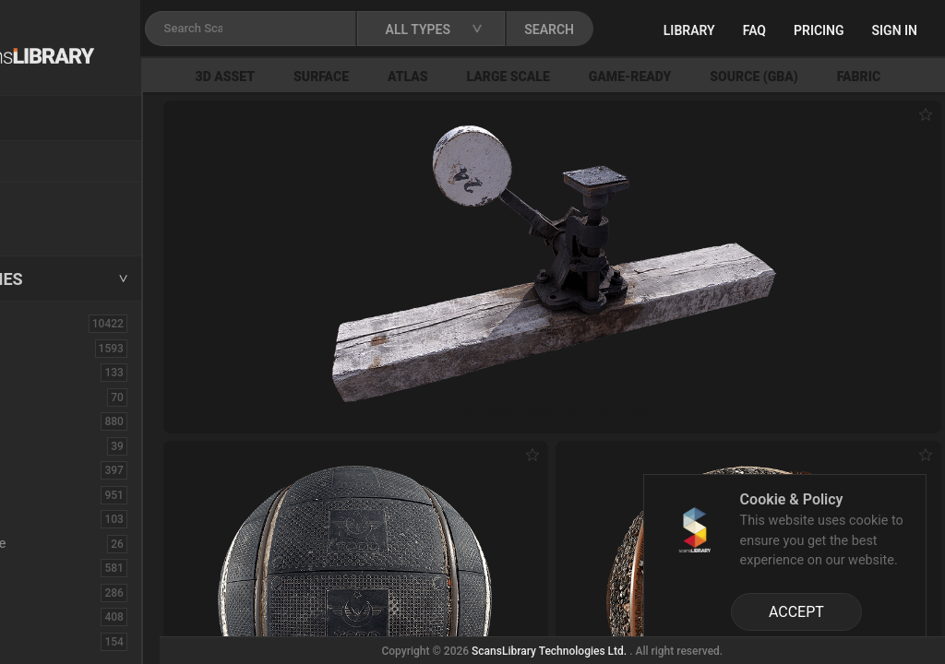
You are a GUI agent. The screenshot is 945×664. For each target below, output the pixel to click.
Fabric (43, 567)
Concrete (51, 469)
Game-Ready (733, 76)
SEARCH (673, 29)
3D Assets (55, 347)
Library (756, 30)
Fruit (38, 641)
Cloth (40, 445)
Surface (424, 76)
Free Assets (60, 225)
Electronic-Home (75, 543)
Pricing (885, 30)
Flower (45, 616)
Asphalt (47, 371)
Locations (54, 162)
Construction (63, 494)
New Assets (61, 200)
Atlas (511, 76)
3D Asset (329, 76)
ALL (36, 322)
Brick (39, 396)
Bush (39, 420)
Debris (44, 518)
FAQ (820, 30)
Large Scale (611, 76)
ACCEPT (796, 612)
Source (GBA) (858, 76)
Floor (39, 592)
